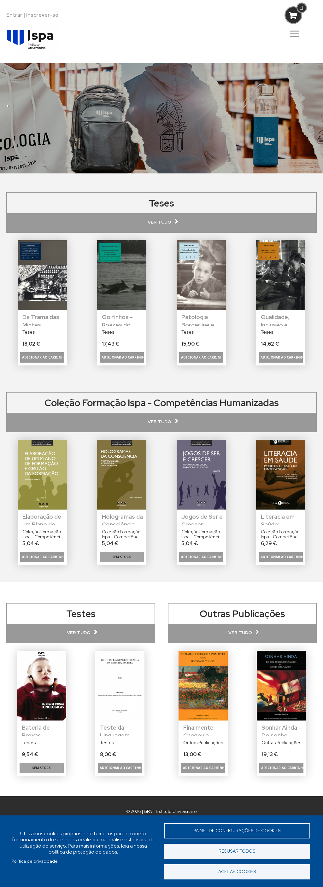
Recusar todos (237, 851)
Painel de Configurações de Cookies (237, 830)
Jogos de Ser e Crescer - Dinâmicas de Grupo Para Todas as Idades (202, 519)
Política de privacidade (34, 861)
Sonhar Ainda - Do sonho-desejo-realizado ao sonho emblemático (281, 730)
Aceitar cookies (237, 871)
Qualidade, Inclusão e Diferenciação (280, 319)
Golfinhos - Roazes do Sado (117, 319)
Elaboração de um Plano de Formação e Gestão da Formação (41, 519)
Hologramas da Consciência (122, 519)
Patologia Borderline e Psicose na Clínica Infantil (200, 319)
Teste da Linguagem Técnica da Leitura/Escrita (121, 730)
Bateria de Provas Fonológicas (38, 730)
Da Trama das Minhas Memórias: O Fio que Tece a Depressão (42, 319)
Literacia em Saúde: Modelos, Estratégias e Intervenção (279, 519)
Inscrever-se (42, 15)
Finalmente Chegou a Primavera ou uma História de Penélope (204, 730)
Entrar (14, 15)
